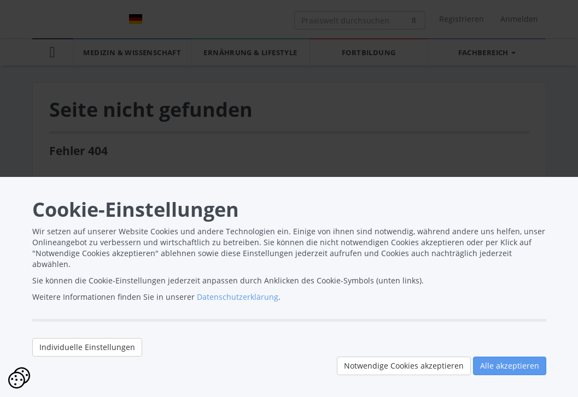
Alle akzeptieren (509, 365)
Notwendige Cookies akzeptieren (404, 365)
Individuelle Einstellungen (87, 347)
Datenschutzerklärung (237, 297)
